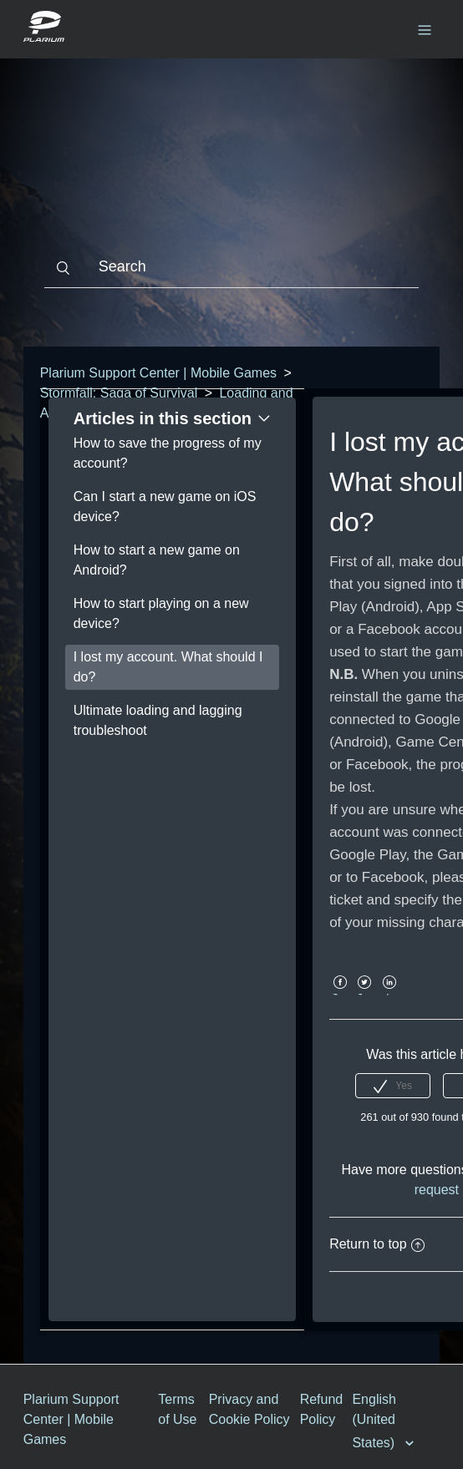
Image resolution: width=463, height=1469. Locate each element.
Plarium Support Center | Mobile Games (158, 373)
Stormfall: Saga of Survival (119, 393)
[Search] (232, 267)
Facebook (339, 994)
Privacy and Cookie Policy (249, 1409)
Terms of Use (177, 1409)
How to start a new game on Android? (157, 560)
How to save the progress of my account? (168, 453)
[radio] (392, 1085)
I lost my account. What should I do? (168, 667)
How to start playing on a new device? (161, 613)
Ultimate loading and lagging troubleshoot (158, 720)
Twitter (364, 994)
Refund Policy (321, 1409)
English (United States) (375, 1421)
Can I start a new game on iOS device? (165, 506)
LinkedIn (389, 994)
